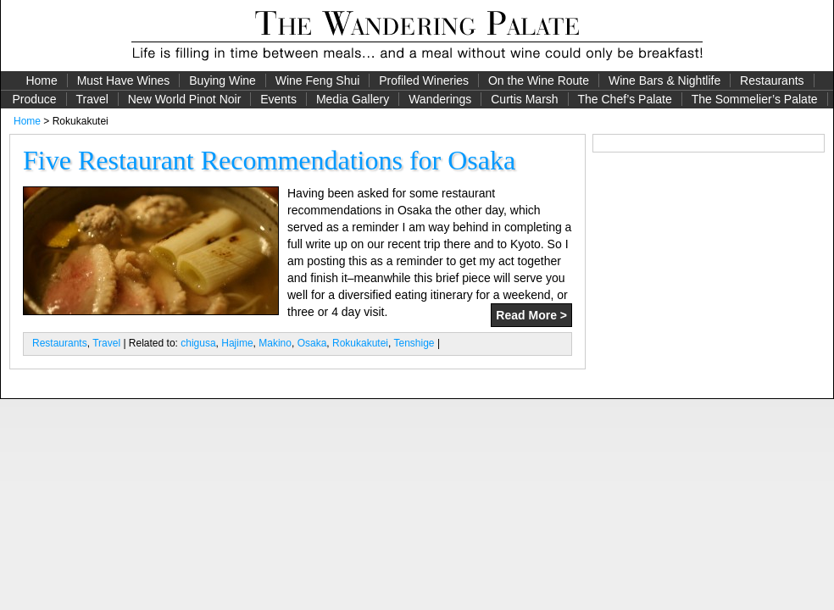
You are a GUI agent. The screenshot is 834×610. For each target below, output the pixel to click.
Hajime (237, 343)
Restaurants (771, 80)
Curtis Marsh (524, 99)
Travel (91, 99)
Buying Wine (222, 80)
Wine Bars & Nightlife (664, 80)
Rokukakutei (360, 343)
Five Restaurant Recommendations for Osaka (269, 160)
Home (41, 80)
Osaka (312, 343)
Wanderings (440, 99)
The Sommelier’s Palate (755, 99)
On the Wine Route (538, 80)
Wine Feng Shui (317, 80)
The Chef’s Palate (625, 99)
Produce (34, 99)
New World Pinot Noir (185, 99)
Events (278, 99)
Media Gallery (352, 99)
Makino (275, 343)
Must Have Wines (123, 80)
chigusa (198, 343)
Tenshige (414, 343)
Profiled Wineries (424, 80)
